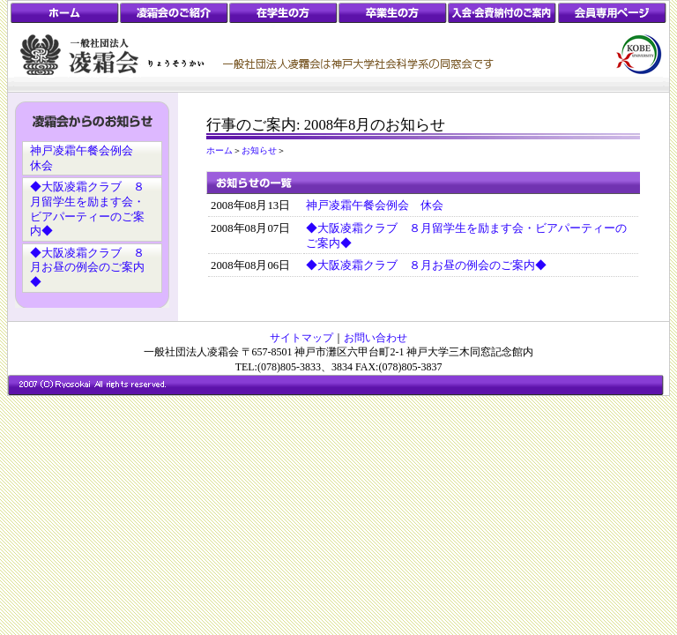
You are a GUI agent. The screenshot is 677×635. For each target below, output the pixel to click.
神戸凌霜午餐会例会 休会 (374, 205)
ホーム (219, 150)
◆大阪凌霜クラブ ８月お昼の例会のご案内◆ (87, 267)
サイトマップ (301, 338)
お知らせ (259, 150)
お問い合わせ (375, 338)
